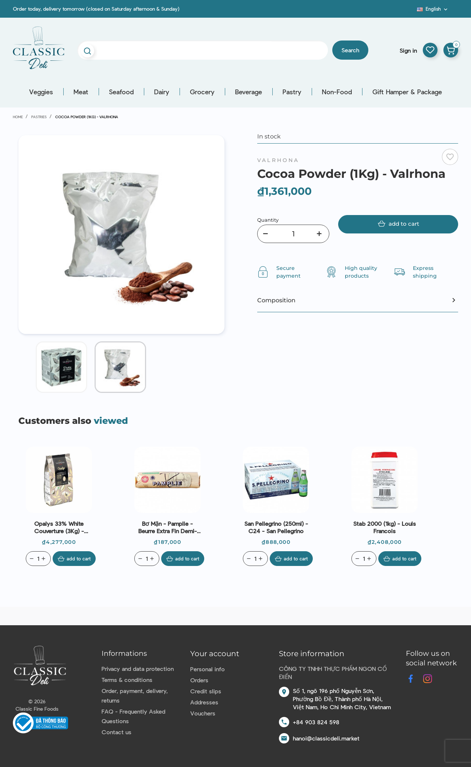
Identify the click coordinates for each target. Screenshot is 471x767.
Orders (199, 679)
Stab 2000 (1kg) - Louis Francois (384, 527)
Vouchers (202, 713)
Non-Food (337, 92)
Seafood (121, 92)
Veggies (41, 92)
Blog (412, 11)
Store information (311, 653)
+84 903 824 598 (316, 721)
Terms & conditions (127, 679)
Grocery (202, 92)
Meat (81, 92)
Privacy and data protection (138, 668)
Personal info (207, 668)
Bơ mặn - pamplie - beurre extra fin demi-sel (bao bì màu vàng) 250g (167, 527)
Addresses (204, 702)
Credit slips (205, 690)
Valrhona (278, 160)
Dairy (161, 92)
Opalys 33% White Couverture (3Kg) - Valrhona (59, 527)
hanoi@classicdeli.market (326, 738)
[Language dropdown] (433, 9)
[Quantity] (293, 234)
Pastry (292, 92)
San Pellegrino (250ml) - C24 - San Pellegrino (276, 527)
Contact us (116, 731)
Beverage (248, 92)
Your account (214, 653)
